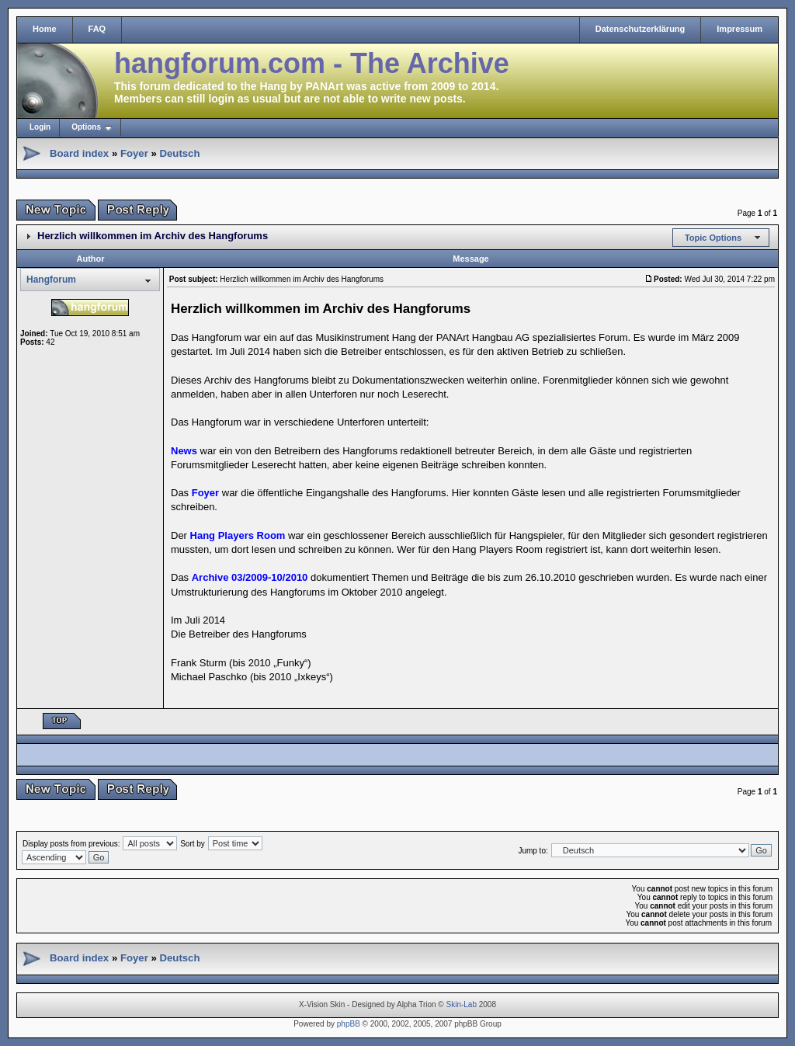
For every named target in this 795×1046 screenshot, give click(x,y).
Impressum (739, 28)
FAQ (97, 28)
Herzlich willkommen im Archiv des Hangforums (152, 236)
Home (45, 28)
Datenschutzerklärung (640, 28)
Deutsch (179, 153)
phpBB (348, 1024)
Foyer (134, 153)
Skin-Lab (461, 1004)
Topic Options (713, 237)
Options (86, 127)
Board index (79, 153)
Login (40, 127)
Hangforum (51, 279)
